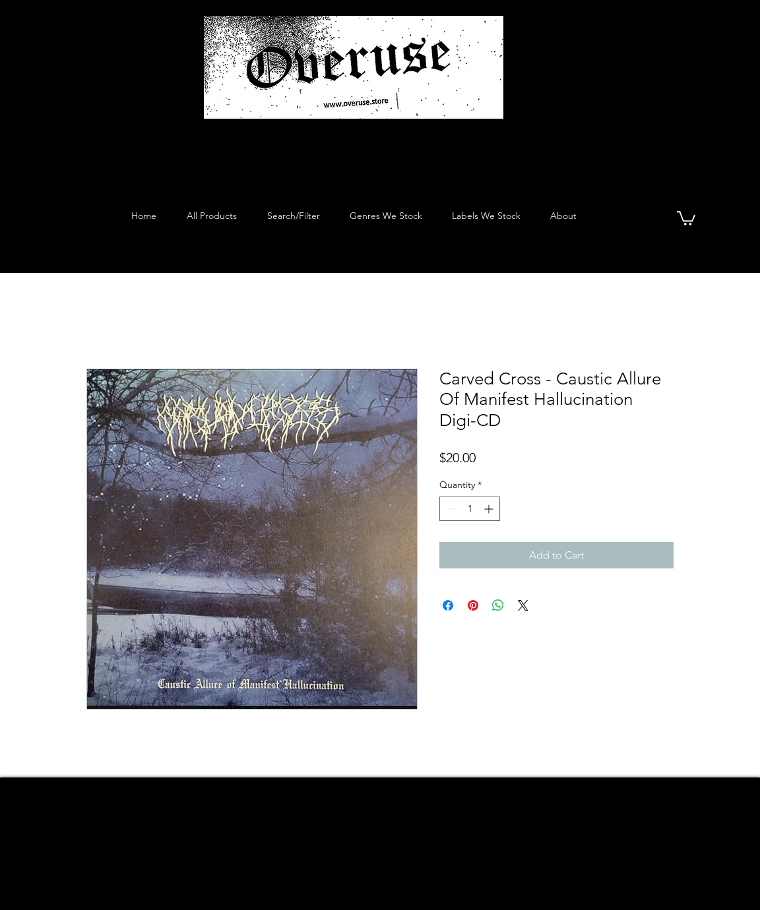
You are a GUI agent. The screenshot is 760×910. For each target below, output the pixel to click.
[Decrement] (449, 508)
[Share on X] (523, 605)
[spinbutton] (470, 508)
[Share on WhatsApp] (498, 605)
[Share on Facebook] (448, 605)
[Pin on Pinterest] (473, 605)
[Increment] (490, 508)
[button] (686, 218)
